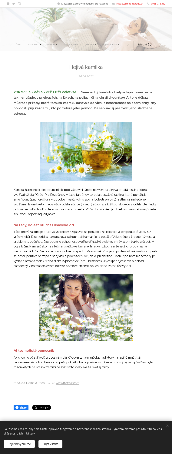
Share (21, 407)
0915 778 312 (158, 3)
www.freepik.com (67, 383)
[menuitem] (44, 44)
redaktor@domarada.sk (129, 3)
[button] (117, 44)
